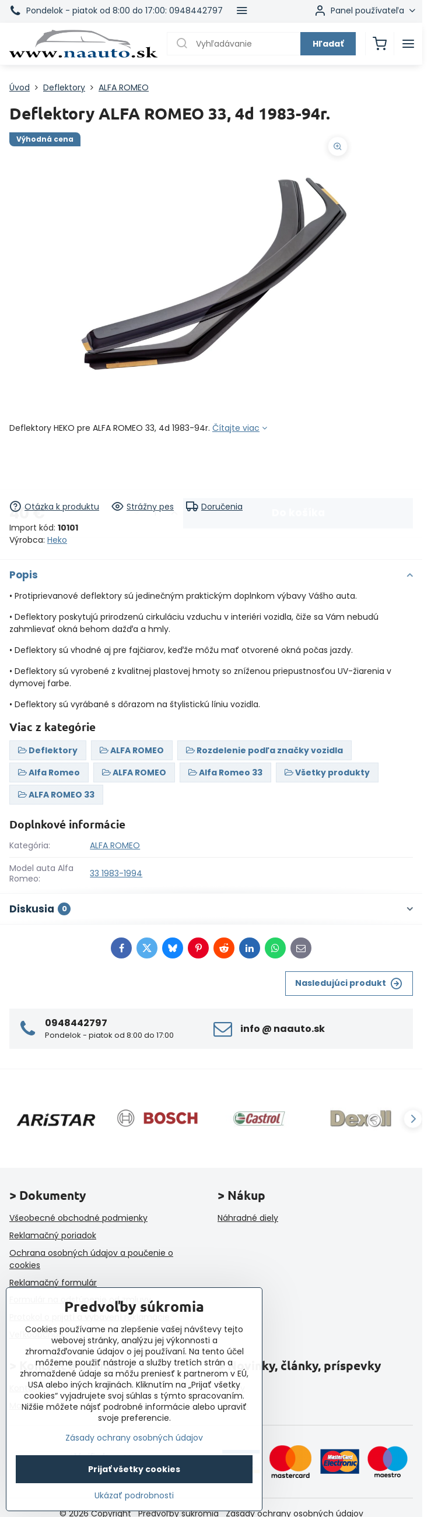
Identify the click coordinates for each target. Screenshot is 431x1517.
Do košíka (298, 467)
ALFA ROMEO (115, 845)
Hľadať (328, 44)
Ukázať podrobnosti (134, 1495)
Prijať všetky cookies (134, 1469)
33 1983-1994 (116, 873)
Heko (57, 540)
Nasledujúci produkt (348, 983)
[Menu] (408, 43)
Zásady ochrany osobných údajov (134, 1438)
